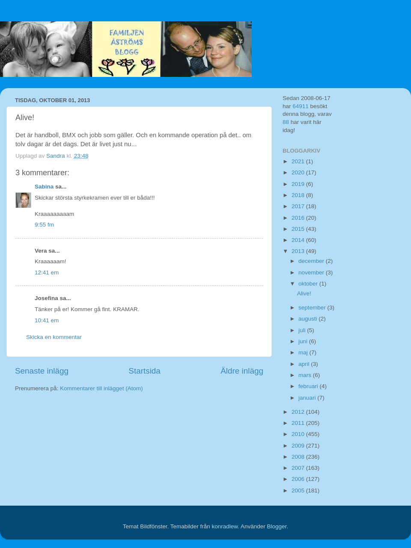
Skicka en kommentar (54, 337)
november (312, 272)
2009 (299, 445)
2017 (299, 206)
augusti (308, 318)
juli (302, 330)
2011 (299, 423)
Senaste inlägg (41, 370)
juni (303, 341)
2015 (299, 229)
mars (305, 375)
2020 (299, 172)
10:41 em (47, 320)
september (313, 307)
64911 (300, 106)
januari (307, 398)
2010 (299, 434)
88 (286, 122)
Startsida (144, 370)
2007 (299, 468)
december (312, 261)
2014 (299, 240)
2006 (299, 479)
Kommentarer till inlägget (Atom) (101, 388)
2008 (299, 457)
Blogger (277, 526)
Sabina (44, 186)
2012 (299, 412)
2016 (299, 218)
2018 (299, 195)
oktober (308, 283)
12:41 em (47, 272)
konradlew (224, 526)
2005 (299, 490)
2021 (299, 161)
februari (309, 386)
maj (304, 352)
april (304, 364)
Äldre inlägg (241, 370)
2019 (299, 184)
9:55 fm (44, 224)
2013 (299, 251)
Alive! (304, 293)
